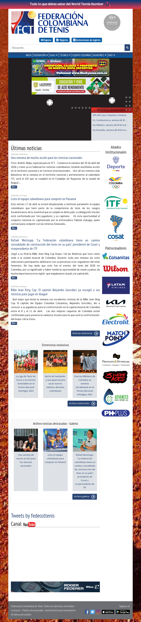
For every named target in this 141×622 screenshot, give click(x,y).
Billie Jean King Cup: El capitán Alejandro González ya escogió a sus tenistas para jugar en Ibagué (55, 292)
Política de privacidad (32, 610)
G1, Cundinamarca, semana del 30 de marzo (111, 120)
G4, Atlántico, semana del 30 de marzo (111, 125)
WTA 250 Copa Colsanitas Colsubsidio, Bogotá (111, 115)
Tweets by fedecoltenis (32, 515)
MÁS (110, 55)
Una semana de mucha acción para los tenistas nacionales (46, 157)
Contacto (16, 610)
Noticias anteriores (85, 333)
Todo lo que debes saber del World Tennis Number (70, 4)
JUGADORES (98, 55)
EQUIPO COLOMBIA (82, 55)
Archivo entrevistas (82, 404)
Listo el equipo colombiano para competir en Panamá (43, 199)
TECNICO (64, 55)
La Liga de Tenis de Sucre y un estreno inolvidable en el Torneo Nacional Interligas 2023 (26, 383)
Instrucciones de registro (86, 40)
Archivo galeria (84, 497)
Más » (14, 187)
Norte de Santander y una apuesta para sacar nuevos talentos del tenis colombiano (55, 383)
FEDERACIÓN (40, 55)
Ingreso (46, 40)
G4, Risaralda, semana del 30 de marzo (111, 130)
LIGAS (52, 55)
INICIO (29, 55)
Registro (62, 40)
